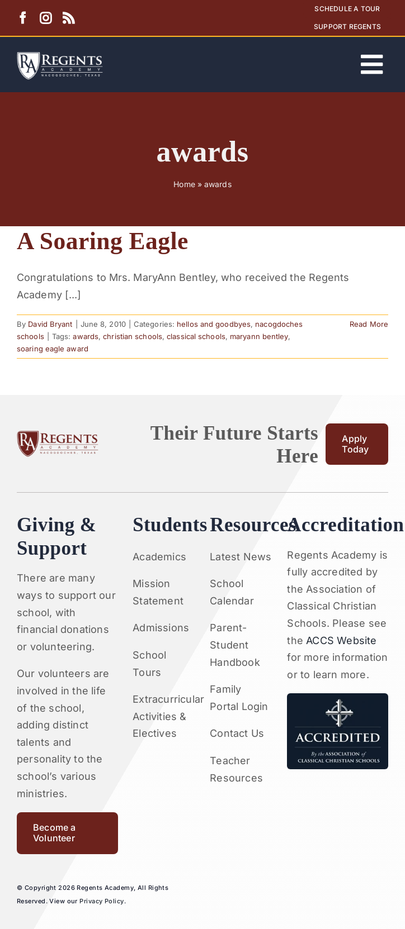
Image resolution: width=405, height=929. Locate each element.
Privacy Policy (101, 901)
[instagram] (45, 18)
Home (184, 184)
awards (85, 336)
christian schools (132, 336)
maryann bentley (259, 336)
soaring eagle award (52, 348)
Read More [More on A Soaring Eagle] (369, 324)
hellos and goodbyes (214, 324)
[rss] (68, 18)
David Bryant (50, 324)
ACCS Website (341, 640)
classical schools (196, 336)
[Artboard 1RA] (60, 57)
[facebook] (23, 18)
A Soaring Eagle (103, 240)
